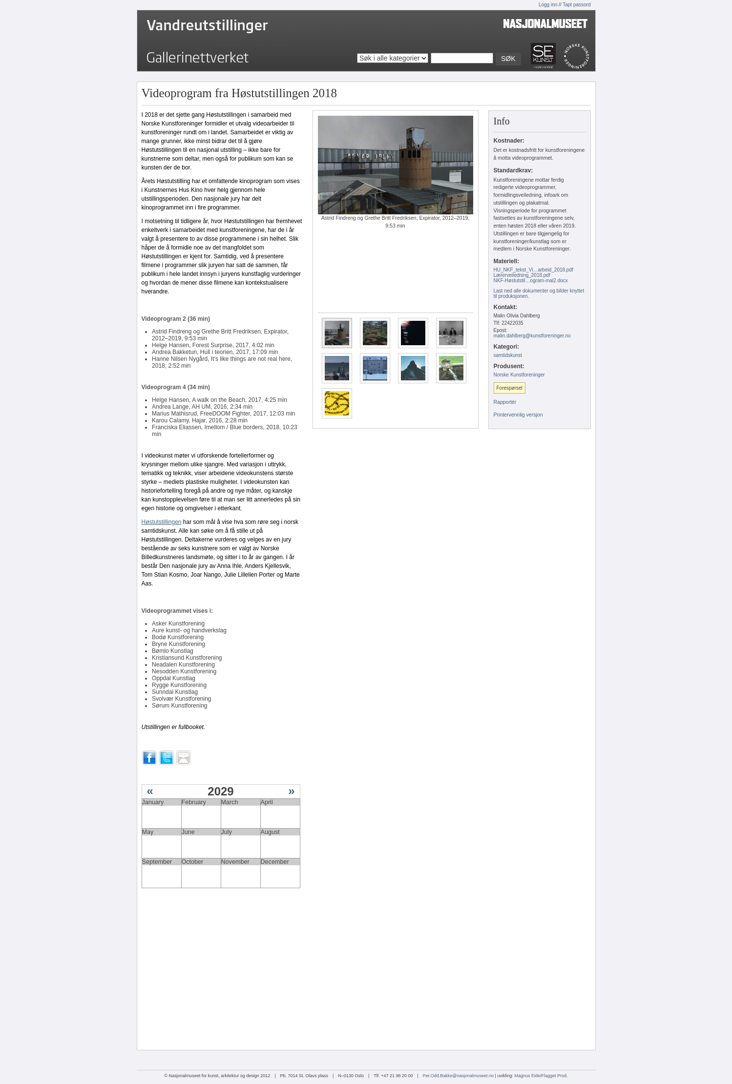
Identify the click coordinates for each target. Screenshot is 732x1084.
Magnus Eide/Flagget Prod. (540, 1075)
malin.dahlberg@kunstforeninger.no (532, 335)
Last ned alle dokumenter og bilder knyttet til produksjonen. (539, 293)
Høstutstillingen (162, 522)
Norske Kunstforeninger (519, 374)
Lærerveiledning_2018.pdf (522, 275)
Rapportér (505, 402)
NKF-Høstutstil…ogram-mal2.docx (531, 280)
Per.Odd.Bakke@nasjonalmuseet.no (458, 1075)
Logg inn (548, 4)
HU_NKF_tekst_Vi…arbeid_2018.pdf (533, 269)
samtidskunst (508, 355)
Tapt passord (576, 4)
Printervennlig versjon (518, 414)
